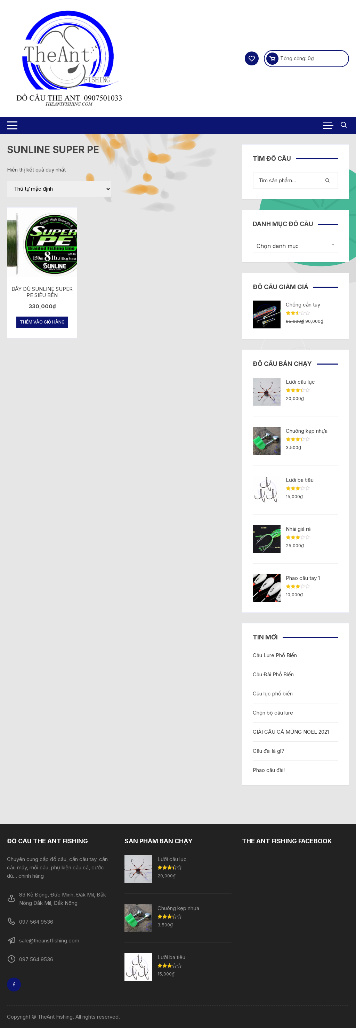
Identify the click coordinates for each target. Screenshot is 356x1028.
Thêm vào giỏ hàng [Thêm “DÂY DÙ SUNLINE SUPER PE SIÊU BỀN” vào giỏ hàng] (42, 322)
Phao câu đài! (269, 770)
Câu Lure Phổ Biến (275, 655)
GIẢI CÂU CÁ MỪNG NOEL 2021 (291, 731)
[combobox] (295, 245)
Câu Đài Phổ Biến (273, 674)
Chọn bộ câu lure (273, 712)
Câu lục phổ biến (273, 693)
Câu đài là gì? (268, 751)
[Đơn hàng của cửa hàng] (59, 189)
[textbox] (294, 246)
